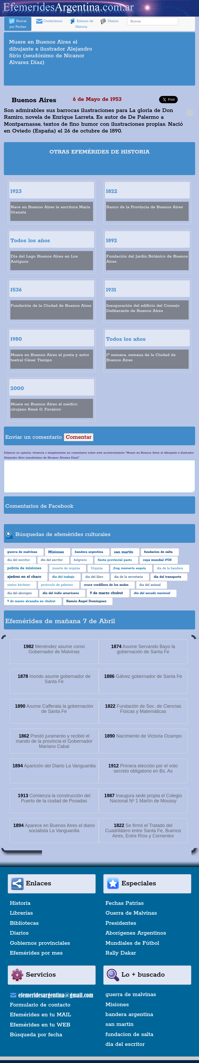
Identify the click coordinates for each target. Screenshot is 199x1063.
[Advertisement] (99, 76)
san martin (119, 1024)
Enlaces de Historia (81, 23)
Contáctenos (49, 21)
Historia (20, 903)
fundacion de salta (129, 1034)
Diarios (109, 21)
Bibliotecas (24, 923)
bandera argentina (129, 1014)
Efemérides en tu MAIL (40, 1014)
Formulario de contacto (40, 1005)
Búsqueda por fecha (36, 1034)
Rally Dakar (120, 953)
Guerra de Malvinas (131, 913)
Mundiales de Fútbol (132, 943)
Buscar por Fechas (17, 23)
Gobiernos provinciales (40, 943)
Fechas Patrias (124, 903)
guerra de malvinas (130, 994)
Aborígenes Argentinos (135, 933)
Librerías (21, 913)
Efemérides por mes (36, 953)
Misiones (117, 1004)
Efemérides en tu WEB (40, 1025)
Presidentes (120, 923)
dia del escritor (125, 1044)
